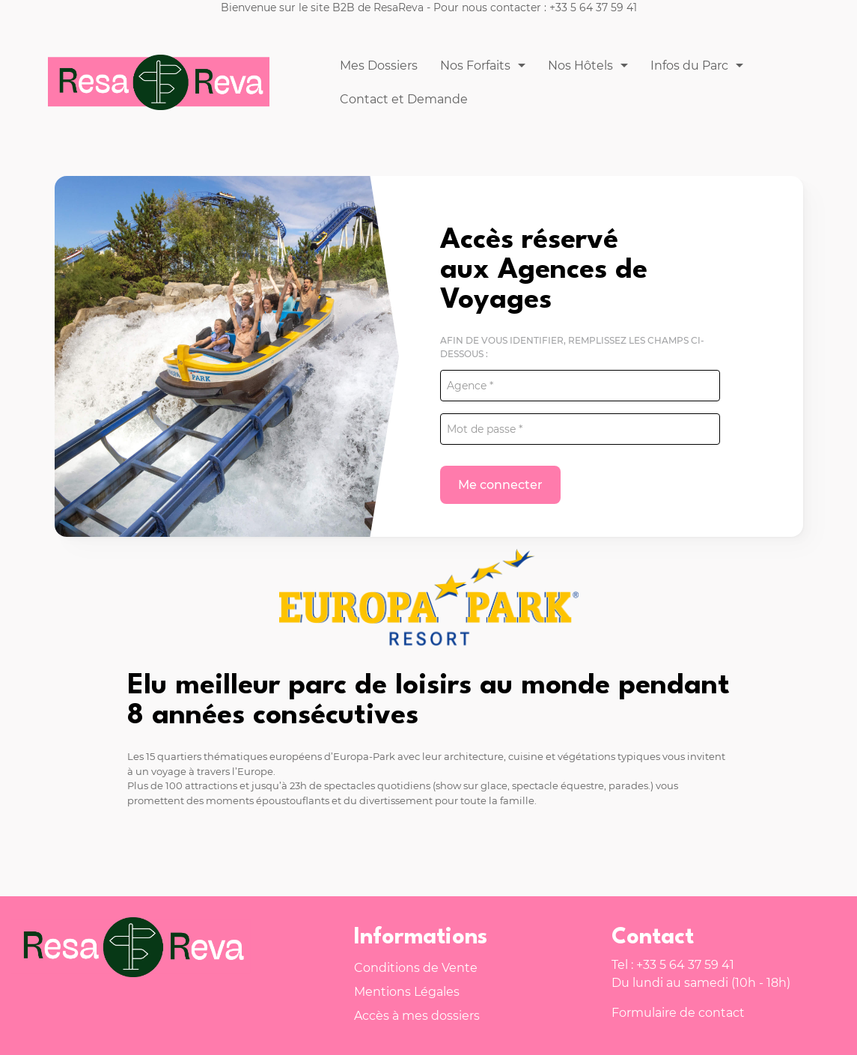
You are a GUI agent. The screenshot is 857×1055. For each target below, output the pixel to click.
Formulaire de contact (678, 1013)
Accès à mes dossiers (417, 1016)
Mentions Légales (407, 992)
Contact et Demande (404, 99)
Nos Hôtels (580, 65)
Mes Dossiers (379, 65)
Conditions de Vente (416, 968)
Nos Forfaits (475, 65)
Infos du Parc (689, 65)
